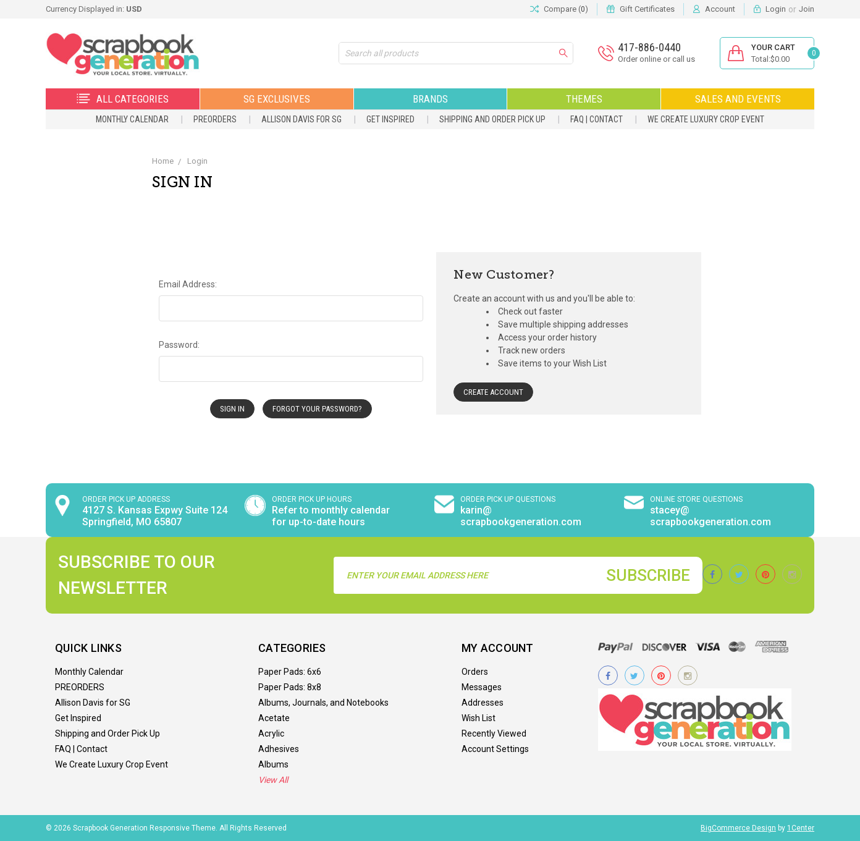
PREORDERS (215, 119)
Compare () (559, 9)
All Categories (123, 99)
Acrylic (271, 733)
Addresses (483, 703)
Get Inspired (390, 119)
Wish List (478, 718)
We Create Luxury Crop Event (705, 119)
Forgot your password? (317, 408)
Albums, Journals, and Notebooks (323, 703)
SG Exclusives (276, 99)
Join (806, 9)
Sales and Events (738, 99)
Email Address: (188, 284)
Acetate (274, 718)
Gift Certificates (647, 9)
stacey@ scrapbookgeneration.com (710, 516)
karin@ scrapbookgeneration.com (520, 516)
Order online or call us (656, 59)
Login (775, 9)
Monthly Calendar (132, 119)
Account (720, 9)
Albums (273, 764)
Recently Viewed (494, 733)
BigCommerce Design (738, 828)
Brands (430, 99)
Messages (482, 687)
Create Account (493, 392)
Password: (179, 345)
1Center (800, 828)
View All (273, 780)
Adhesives (278, 749)
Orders (475, 672)
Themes (584, 99)
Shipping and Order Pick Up (492, 119)
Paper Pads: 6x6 (289, 672)
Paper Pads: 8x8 (289, 687)
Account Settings (495, 749)
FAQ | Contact (596, 119)
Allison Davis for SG (301, 119)
